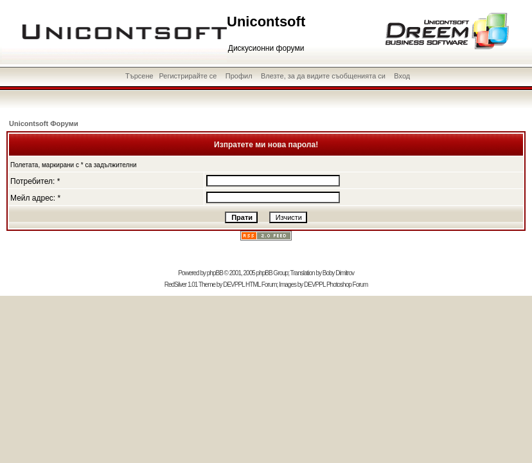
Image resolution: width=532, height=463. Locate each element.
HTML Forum (261, 284)
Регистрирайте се (188, 76)
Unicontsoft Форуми (43, 123)
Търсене (139, 76)
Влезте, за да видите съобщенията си (323, 76)
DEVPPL (233, 284)
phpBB (215, 273)
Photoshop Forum (347, 284)
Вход (402, 76)
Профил (239, 76)
